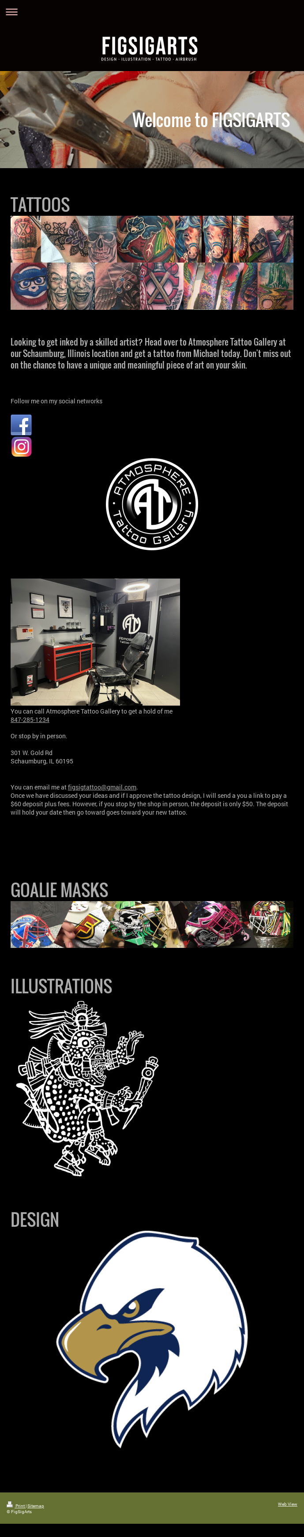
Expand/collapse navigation (152, 11)
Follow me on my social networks (56, 401)
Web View (287, 1504)
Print (16, 1506)
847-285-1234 (30, 719)
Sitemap (35, 1506)
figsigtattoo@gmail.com (102, 787)
